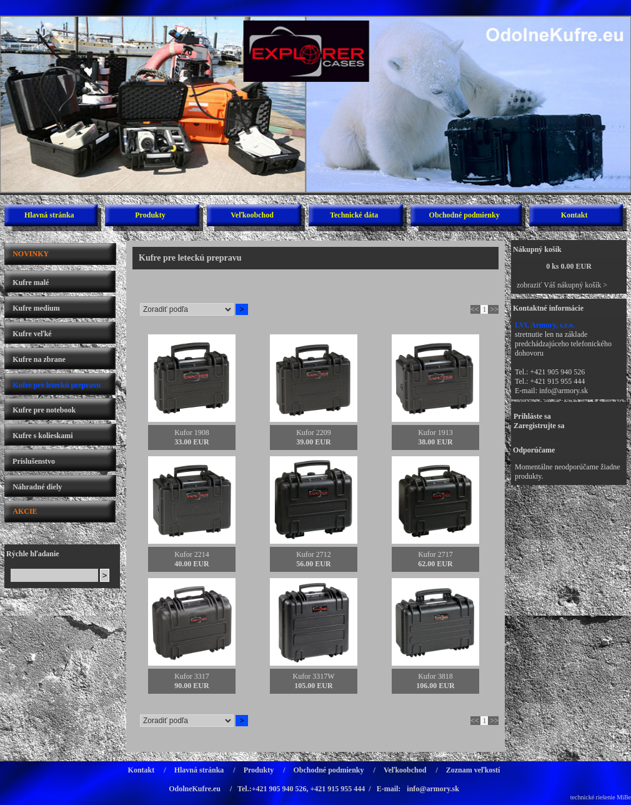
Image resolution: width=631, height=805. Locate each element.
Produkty (150, 215)
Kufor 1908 (191, 432)
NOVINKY (30, 253)
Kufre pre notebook (44, 410)
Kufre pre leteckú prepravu (56, 385)
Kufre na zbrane (38, 359)
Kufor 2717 (435, 554)
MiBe (624, 797)
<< (474, 309)
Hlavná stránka (49, 215)
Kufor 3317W (314, 676)
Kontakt (574, 215)
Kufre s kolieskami (42, 435)
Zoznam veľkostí (473, 770)
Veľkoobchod (252, 215)
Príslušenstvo (33, 461)
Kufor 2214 (191, 554)
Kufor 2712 (313, 554)
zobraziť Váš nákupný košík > (562, 285)
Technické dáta (354, 215)
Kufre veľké (31, 333)
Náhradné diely (37, 486)
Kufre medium (35, 308)
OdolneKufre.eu (195, 788)
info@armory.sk (563, 390)
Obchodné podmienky (464, 215)
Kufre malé (30, 282)
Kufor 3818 (435, 676)
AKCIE (24, 511)
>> (494, 309)
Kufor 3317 (191, 676)
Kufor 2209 (313, 432)
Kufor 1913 (435, 432)
